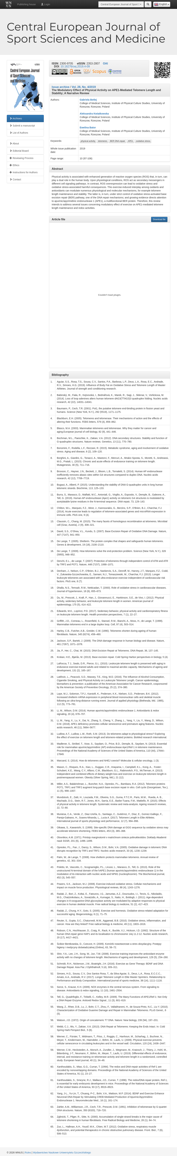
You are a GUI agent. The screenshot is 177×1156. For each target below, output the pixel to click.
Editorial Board (19, 150)
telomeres (102, 141)
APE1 (130, 141)
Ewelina (84, 127)
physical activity (88, 141)
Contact (15, 179)
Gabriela (85, 99)
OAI (105, 63)
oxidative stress (143, 141)
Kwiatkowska (101, 113)
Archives (16, 118)
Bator (93, 127)
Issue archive (60, 86)
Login (45, 4)
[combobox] (161, 4)
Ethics (14, 165)
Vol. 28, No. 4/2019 (84, 86)
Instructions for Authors (24, 172)
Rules (28, 1152)
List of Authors (19, 132)
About (14, 143)
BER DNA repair (117, 141)
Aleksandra (86, 113)
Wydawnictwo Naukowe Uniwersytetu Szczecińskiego (62, 1152)
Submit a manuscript (22, 125)
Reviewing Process (21, 158)
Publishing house (26, 4)
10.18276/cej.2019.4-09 (75, 66)
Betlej (93, 99)
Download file (159, 219)
